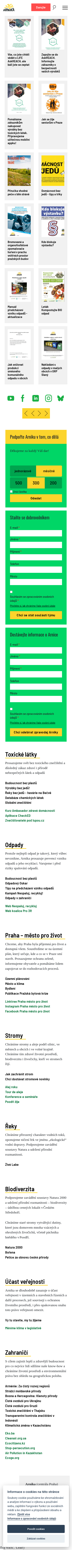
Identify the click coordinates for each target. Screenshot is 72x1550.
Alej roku (11, 1087)
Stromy (14, 1035)
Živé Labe (12, 1164)
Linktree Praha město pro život (26, 1001)
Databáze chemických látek (24, 798)
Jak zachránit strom (19, 1074)
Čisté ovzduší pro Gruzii (21, 1406)
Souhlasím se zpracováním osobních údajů (32, 598)
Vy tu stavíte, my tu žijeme (23, 1320)
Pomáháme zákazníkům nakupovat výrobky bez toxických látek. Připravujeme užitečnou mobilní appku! (19, 131)
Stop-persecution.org (20, 1448)
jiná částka (20, 491)
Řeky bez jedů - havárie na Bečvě (28, 793)
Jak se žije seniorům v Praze (51, 120)
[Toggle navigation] (65, 7)
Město (13, 576)
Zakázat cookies (36, 1538)
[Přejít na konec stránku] (46, 413)
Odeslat (36, 498)
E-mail (15, 527)
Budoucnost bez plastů (21, 783)
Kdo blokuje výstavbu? (48, 243)
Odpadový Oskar (16, 883)
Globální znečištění (18, 802)
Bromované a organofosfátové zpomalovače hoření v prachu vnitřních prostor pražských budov (18, 250)
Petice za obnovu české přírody (27, 1257)
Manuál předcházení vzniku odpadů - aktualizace (17, 312)
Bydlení (10, 988)
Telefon (14, 564)
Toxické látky (21, 754)
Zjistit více (23, 1514)
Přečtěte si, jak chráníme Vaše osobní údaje (32, 605)
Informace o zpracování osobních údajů (31, 1518)
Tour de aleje (14, 1092)
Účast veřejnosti (25, 1281)
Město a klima (14, 983)
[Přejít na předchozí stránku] (32, 413)
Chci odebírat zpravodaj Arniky (36, 732)
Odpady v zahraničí (18, 898)
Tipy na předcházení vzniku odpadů (29, 888)
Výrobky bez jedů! (17, 788)
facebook (23, 397)
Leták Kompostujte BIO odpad (51, 310)
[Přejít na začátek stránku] (25, 413)
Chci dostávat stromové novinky (27, 1079)
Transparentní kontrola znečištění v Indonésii (29, 1418)
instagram (48, 397)
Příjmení (16, 551)
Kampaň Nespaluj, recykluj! (24, 893)
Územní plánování (17, 978)
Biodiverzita (19, 1188)
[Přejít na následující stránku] (39, 413)
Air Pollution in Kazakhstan (23, 1453)
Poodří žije (12, 1101)
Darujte (41, 7)
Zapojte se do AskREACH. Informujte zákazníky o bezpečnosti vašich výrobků (50, 63)
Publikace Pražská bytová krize (26, 993)
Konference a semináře (21, 1096)
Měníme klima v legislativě (23, 1328)
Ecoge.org (12, 1458)
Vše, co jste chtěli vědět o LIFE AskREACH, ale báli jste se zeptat (18, 59)
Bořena (10, 1252)
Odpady (14, 844)
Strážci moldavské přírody (23, 1391)
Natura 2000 (13, 1247)
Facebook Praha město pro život (27, 1011)
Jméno (15, 539)
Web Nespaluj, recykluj (21, 906)
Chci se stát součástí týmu (36, 615)
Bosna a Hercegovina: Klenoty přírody (31, 1396)
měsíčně (49, 471)
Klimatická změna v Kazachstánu (28, 1425)
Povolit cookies (36, 1529)
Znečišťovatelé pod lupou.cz (24, 820)
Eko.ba (10, 1433)
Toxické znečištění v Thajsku (25, 1410)
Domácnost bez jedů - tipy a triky (51, 192)
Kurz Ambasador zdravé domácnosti (30, 810)
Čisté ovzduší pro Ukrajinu (23, 1401)
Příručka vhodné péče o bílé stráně (18, 192)
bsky (60, 397)
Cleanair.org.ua (15, 1438)
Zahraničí (16, 1352)
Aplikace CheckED (18, 815)
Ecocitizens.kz (15, 1443)
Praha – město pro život (33, 935)
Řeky (11, 1126)
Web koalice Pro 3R (18, 911)
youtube (11, 397)
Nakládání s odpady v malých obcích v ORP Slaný (51, 369)
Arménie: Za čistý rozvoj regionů (27, 1386)
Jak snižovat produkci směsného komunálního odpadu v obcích (18, 371)
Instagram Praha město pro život (27, 1006)
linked (36, 397)
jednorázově (23, 471)
